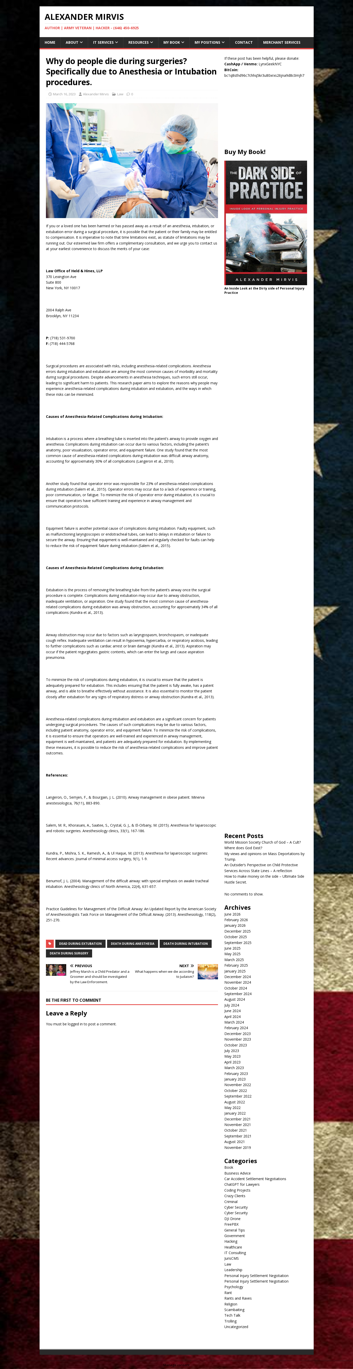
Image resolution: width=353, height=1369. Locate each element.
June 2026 (232, 914)
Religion (230, 1304)
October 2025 (235, 936)
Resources (138, 42)
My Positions (207, 42)
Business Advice (237, 1173)
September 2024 (237, 993)
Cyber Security (236, 1207)
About (72, 42)
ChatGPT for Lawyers (242, 1184)
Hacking (230, 1241)
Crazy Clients (234, 1195)
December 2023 (237, 1033)
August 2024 (234, 999)
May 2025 (232, 953)
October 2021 (235, 1130)
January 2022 (235, 1113)
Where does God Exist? (243, 847)
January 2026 (235, 925)
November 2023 (237, 1039)
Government (234, 1235)
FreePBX (231, 1224)
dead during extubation (80, 943)
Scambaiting (234, 1309)
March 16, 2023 (64, 94)
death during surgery (69, 953)
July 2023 (231, 1050)
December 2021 (237, 1119)
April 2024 (232, 1016)
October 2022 (235, 1090)
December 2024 (237, 976)
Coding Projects (237, 1190)
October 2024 (235, 988)
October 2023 (235, 1045)
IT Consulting (235, 1252)
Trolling (230, 1321)
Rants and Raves (238, 1298)
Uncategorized (236, 1326)
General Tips (234, 1230)
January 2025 (235, 971)
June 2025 (232, 948)
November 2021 (237, 1124)
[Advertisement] (265, 116)
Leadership (233, 1269)
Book (228, 1167)
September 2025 (237, 942)
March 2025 (234, 959)
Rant (228, 1292)
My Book (171, 42)
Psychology (233, 1286)
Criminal (231, 1201)
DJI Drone (232, 1218)
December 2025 (237, 931)
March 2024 (234, 1022)
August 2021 (234, 1141)
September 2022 (237, 1096)
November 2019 (237, 1147)
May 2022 (232, 1107)
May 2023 (232, 1056)
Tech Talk (232, 1315)
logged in (75, 1024)
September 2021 (237, 1136)
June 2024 (232, 1010)
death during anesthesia (132, 943)
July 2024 (231, 1005)
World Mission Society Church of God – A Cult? (262, 842)
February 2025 (236, 965)
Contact (244, 42)
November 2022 (237, 1084)
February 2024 (236, 1027)
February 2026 (236, 919)
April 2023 (232, 1062)
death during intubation (185, 943)
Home (50, 42)
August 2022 (234, 1102)
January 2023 (235, 1079)
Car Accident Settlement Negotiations (255, 1178)
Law (120, 94)
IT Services (103, 42)
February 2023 (236, 1073)
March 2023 (234, 1067)
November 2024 (237, 982)
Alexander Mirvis (96, 94)
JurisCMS (231, 1258)
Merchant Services (281, 42)
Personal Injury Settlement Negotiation (256, 1275)
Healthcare (233, 1247)
